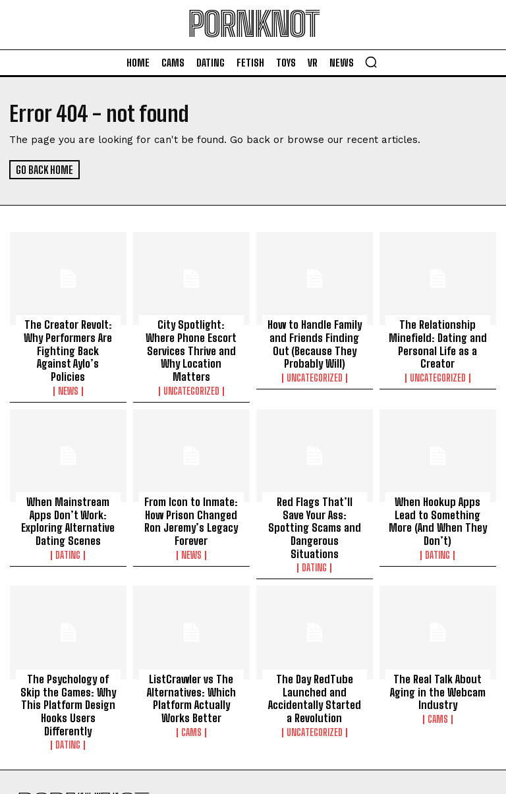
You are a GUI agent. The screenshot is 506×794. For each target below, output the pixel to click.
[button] (371, 62)
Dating (67, 533)
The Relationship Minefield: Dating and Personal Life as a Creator (437, 342)
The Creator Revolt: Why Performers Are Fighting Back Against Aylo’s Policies (67, 342)
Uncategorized (191, 373)
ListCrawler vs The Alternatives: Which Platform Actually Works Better (191, 662)
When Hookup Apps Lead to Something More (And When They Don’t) (437, 502)
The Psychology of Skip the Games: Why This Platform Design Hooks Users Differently (68, 662)
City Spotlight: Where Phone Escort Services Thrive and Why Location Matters (191, 342)
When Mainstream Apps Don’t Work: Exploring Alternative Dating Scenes (68, 502)
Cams (191, 693)
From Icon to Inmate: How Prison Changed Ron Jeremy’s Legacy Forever (191, 502)
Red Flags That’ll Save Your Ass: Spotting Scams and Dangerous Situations (314, 502)
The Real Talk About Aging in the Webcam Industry (437, 656)
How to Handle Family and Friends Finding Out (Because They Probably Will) (314, 342)
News (68, 373)
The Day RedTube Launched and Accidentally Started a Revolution (314, 662)
